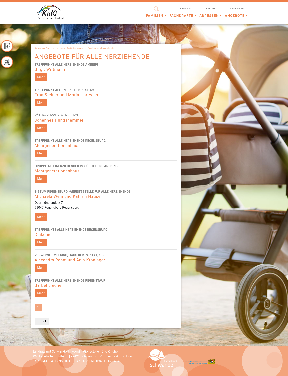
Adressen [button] (209, 16)
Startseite (50, 48)
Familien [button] (154, 16)
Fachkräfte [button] (181, 16)
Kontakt (210, 8)
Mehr (41, 77)
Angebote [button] (234, 16)
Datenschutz (237, 8)
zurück (42, 321)
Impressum (185, 8)
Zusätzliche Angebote (76, 48)
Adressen (61, 48)
